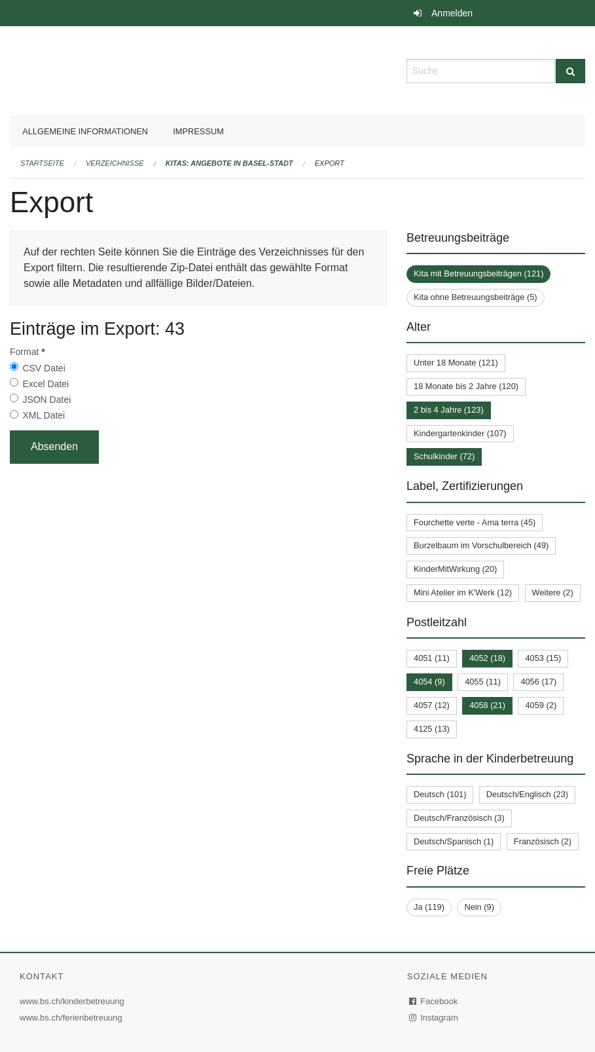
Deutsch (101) (440, 794)
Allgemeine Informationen (85, 131)
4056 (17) (538, 681)
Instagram (434, 1018)
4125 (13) (432, 729)
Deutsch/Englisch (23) (527, 794)
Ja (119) (429, 907)
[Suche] (570, 71)
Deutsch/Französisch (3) (459, 818)
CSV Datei (43, 368)
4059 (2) (540, 705)
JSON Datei (46, 399)
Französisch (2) (542, 841)
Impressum (198, 131)
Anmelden (452, 13)
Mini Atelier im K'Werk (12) (463, 592)
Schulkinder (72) (444, 456)
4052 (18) (487, 658)
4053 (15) (543, 658)
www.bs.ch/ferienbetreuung (73, 1018)
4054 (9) (429, 681)
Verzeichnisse (115, 163)
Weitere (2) (552, 592)
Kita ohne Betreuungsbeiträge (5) (475, 297)
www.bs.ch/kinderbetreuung (74, 1001)
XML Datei (43, 415)
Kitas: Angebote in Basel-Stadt (229, 163)
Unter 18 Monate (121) (456, 362)
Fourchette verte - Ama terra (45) (474, 522)
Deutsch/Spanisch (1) (454, 841)
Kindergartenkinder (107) (460, 433)
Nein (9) (479, 907)
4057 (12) (432, 705)
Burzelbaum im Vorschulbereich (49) (481, 545)
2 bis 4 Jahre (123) (449, 410)
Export (329, 163)
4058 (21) (487, 705)
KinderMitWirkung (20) (455, 569)
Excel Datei (45, 384)
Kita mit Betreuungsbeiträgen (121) (478, 273)
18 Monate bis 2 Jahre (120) (466, 386)
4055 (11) (483, 681)
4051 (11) (432, 658)
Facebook (434, 1001)
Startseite (42, 163)
